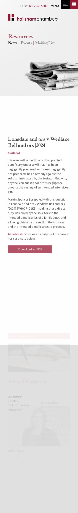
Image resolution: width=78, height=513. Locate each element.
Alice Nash (15, 246)
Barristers (13, 406)
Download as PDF (30, 261)
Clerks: (33, 6)
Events (26, 43)
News (12, 43)
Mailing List (45, 43)
